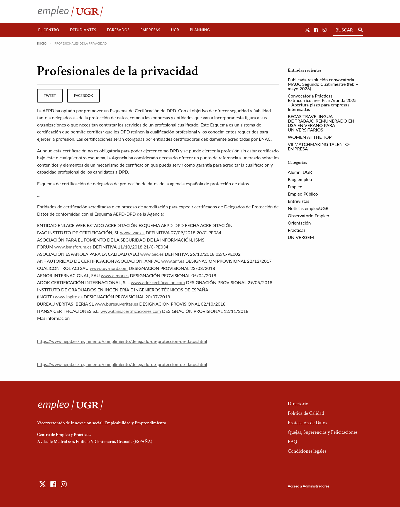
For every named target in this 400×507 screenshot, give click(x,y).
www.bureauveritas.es (116, 303)
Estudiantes (83, 30)
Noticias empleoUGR (308, 208)
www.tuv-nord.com (109, 268)
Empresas (150, 30)
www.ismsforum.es (72, 246)
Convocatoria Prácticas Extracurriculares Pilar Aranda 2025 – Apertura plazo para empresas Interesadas (322, 102)
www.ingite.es (68, 296)
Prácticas (296, 230)
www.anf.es (172, 261)
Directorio (298, 404)
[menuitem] (49, 30)
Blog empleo (300, 179)
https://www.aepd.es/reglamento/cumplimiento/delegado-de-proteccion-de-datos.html (122, 341)
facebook (83, 95)
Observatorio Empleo (308, 215)
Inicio (42, 43)
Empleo (295, 186)
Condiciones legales (307, 451)
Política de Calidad (306, 413)
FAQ (292, 441)
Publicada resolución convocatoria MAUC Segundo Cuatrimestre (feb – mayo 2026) (323, 84)
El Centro (48, 30)
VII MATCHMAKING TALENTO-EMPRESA (319, 146)
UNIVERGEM (301, 237)
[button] (307, 30)
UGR (175, 30)
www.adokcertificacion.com (158, 282)
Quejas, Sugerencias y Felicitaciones (323, 432)
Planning (200, 30)
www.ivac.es (132, 232)
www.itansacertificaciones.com (130, 311)
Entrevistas (298, 201)
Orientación (299, 222)
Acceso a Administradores (308, 486)
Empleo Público (303, 193)
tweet (50, 95)
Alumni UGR (300, 172)
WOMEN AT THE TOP (309, 137)
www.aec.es (152, 254)
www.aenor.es (115, 275)
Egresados (118, 30)
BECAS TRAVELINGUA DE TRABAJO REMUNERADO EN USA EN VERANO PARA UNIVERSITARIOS (321, 123)
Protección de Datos (307, 423)
